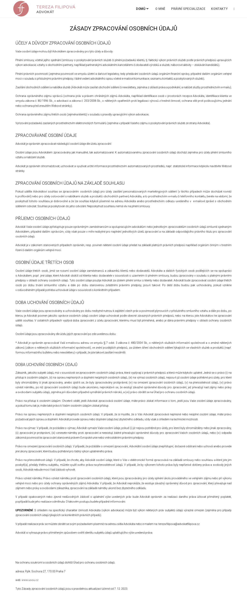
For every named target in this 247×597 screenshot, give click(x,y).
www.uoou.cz (30, 580)
